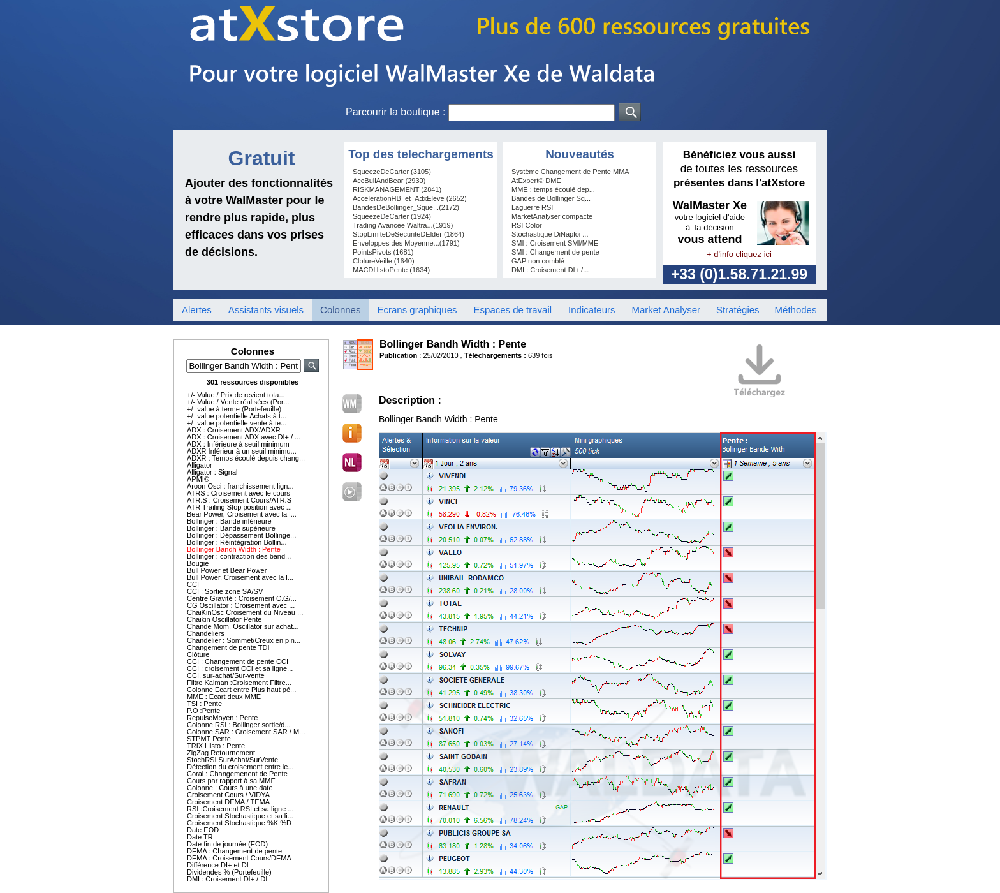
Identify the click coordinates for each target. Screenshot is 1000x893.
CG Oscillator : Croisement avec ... (241, 605)
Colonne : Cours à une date (230, 788)
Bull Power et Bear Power (227, 570)
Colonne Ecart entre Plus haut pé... (241, 689)
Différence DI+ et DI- (219, 865)
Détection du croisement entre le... (240, 767)
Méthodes (796, 309)
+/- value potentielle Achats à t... (236, 416)
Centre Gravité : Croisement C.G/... (242, 598)
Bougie (198, 563)
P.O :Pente (203, 710)
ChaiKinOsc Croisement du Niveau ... (245, 612)
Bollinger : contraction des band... (239, 556)
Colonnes (340, 309)
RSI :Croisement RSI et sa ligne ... (240, 809)
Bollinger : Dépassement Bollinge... (241, 535)
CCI (193, 584)
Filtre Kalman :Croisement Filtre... (239, 682)
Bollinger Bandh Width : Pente (234, 549)
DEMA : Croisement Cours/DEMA (239, 858)
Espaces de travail (513, 309)
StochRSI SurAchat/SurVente (232, 760)
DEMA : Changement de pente (234, 851)
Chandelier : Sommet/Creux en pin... (243, 640)
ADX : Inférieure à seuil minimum (238, 444)
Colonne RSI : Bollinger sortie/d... (239, 724)
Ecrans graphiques (417, 309)
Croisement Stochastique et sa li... (240, 816)
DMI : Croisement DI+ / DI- (228, 879)
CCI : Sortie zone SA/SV (225, 591)
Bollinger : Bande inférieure (229, 521)
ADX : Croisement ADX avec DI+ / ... (243, 437)
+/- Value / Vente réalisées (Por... (238, 402)
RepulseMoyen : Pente (222, 717)
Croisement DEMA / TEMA (228, 802)
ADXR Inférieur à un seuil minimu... (242, 451)
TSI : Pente (204, 703)
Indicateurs (591, 309)
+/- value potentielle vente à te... (236, 423)
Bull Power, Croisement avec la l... (240, 577)
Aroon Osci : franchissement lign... (240, 486)
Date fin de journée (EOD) (227, 844)
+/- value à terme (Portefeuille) (234, 409)
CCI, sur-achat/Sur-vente (226, 675)
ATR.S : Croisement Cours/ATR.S (239, 500)
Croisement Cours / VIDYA (228, 795)
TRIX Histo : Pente (216, 745)
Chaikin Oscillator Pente (224, 619)
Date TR (200, 837)
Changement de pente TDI (228, 647)
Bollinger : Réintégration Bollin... (237, 542)
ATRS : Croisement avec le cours (238, 493)
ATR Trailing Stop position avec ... (239, 507)
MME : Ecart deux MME (224, 696)
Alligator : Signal (212, 472)
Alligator (199, 465)
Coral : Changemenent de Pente (237, 774)
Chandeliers (205, 633)
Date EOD (203, 830)
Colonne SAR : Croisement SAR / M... (246, 731)
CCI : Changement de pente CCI (237, 661)
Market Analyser (665, 309)
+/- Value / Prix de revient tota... (236, 395)
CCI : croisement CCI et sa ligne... (240, 668)
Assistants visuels (266, 309)
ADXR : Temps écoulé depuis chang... (246, 458)
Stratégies (738, 309)
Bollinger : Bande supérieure (231, 528)
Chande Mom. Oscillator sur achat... (242, 626)
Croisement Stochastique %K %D (239, 823)
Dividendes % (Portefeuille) (229, 872)
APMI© (198, 479)
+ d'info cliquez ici (739, 254)
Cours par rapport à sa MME (231, 781)
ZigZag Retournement (221, 752)
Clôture (198, 654)
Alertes (197, 309)
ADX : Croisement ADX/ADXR (234, 430)
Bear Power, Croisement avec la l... (242, 514)
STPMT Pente (209, 738)
